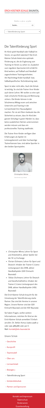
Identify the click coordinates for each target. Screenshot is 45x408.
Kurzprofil (11, 347)
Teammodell (12, 353)
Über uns (11, 358)
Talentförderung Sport (16, 375)
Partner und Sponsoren (16, 386)
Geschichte (11, 341)
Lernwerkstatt (12, 364)
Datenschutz (22, 400)
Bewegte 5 (11, 370)
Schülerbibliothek (14, 381)
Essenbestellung (22, 406)
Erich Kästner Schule (22, 10)
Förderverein (22, 403)
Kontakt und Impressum (22, 396)
